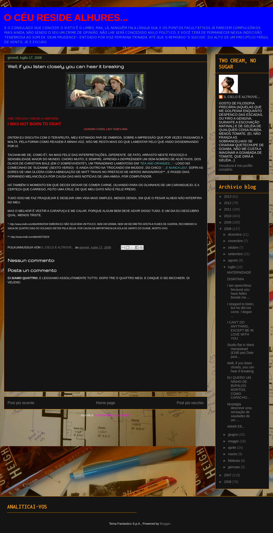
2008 (228, 229)
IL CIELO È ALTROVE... (242, 97)
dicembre (235, 234)
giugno (233, 434)
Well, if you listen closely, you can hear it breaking (240, 367)
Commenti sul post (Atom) (112, 415)
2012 (228, 203)
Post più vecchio (190, 403)
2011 (228, 209)
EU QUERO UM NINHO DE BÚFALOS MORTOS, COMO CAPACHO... (239, 387)
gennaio (234, 467)
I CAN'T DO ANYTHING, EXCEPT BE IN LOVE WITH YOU (240, 330)
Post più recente (21, 403)
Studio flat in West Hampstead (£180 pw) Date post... (240, 351)
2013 (228, 196)
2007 (228, 475)
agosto (233, 260)
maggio (234, 441)
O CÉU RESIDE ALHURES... (66, 17)
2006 (228, 482)
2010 (228, 216)
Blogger (165, 523)
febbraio (234, 461)
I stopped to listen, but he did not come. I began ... (240, 310)
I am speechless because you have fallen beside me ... (239, 291)
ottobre (233, 247)
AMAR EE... (236, 426)
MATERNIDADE (239, 272)
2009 (228, 222)
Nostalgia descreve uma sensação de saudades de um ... (239, 412)
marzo (233, 454)
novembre (236, 241)
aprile (232, 447)
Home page (105, 403)
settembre (236, 254)
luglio (232, 267)
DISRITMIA (235, 279)
